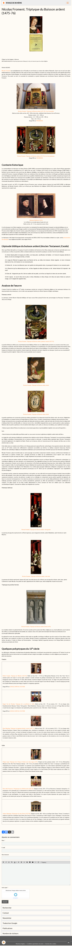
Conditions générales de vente (35, 943)
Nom (3, 840)
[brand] (12, 2)
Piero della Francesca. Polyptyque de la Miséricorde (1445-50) (18, 788)
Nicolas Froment (6, 70)
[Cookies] (4, 942)
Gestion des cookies (50, 943)
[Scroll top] (68, 942)
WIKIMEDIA (39, 120)
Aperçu (43, 862)
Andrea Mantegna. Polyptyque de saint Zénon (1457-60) (16, 813)
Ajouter (5, 902)
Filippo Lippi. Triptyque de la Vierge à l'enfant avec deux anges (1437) (20, 762)
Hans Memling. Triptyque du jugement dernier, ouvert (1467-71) (18, 728)
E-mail (3, 847)
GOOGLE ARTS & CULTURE (17, 686)
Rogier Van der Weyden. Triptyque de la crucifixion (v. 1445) (18, 704)
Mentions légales (20, 943)
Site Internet (5, 854)
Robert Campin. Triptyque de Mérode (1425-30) (15, 676)
